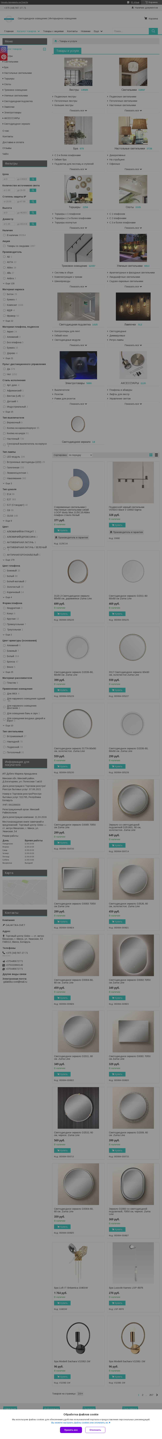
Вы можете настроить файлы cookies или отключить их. (79, 1422)
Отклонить (95, 1430)
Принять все (71, 1430)
